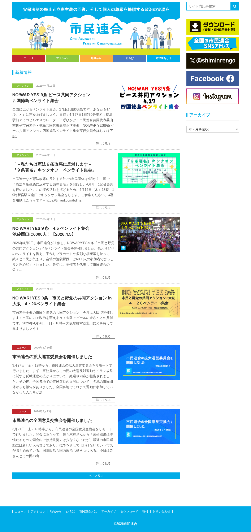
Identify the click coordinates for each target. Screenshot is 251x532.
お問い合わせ (161, 511)
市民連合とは (163, 58)
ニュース (29, 58)
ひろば (130, 58)
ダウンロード (129, 511)
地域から (96, 58)
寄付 (145, 511)
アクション (62, 58)
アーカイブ (108, 511)
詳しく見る (103, 143)
